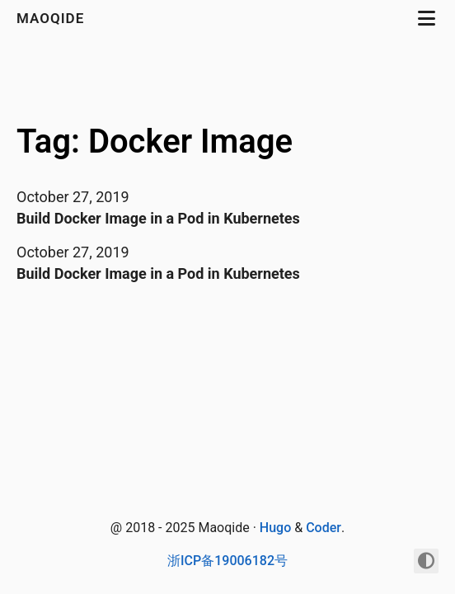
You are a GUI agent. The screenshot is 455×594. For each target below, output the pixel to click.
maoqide (52, 18)
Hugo (275, 527)
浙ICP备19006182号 (227, 560)
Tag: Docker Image (154, 141)
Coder (323, 527)
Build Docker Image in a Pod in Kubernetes (158, 218)
